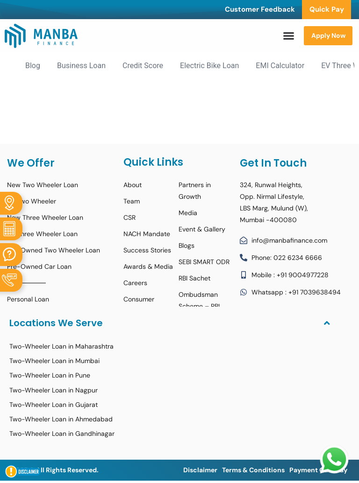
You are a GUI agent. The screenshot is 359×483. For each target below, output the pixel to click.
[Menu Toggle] (288, 36)
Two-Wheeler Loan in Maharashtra (61, 346)
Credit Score (142, 65)
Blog (32, 65)
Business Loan (81, 65)
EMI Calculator (280, 65)
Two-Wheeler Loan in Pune (49, 375)
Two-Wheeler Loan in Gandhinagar (62, 433)
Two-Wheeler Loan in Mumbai (54, 361)
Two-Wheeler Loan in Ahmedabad (61, 419)
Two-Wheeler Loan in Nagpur (53, 390)
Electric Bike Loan (209, 65)
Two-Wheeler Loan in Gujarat (53, 404)
